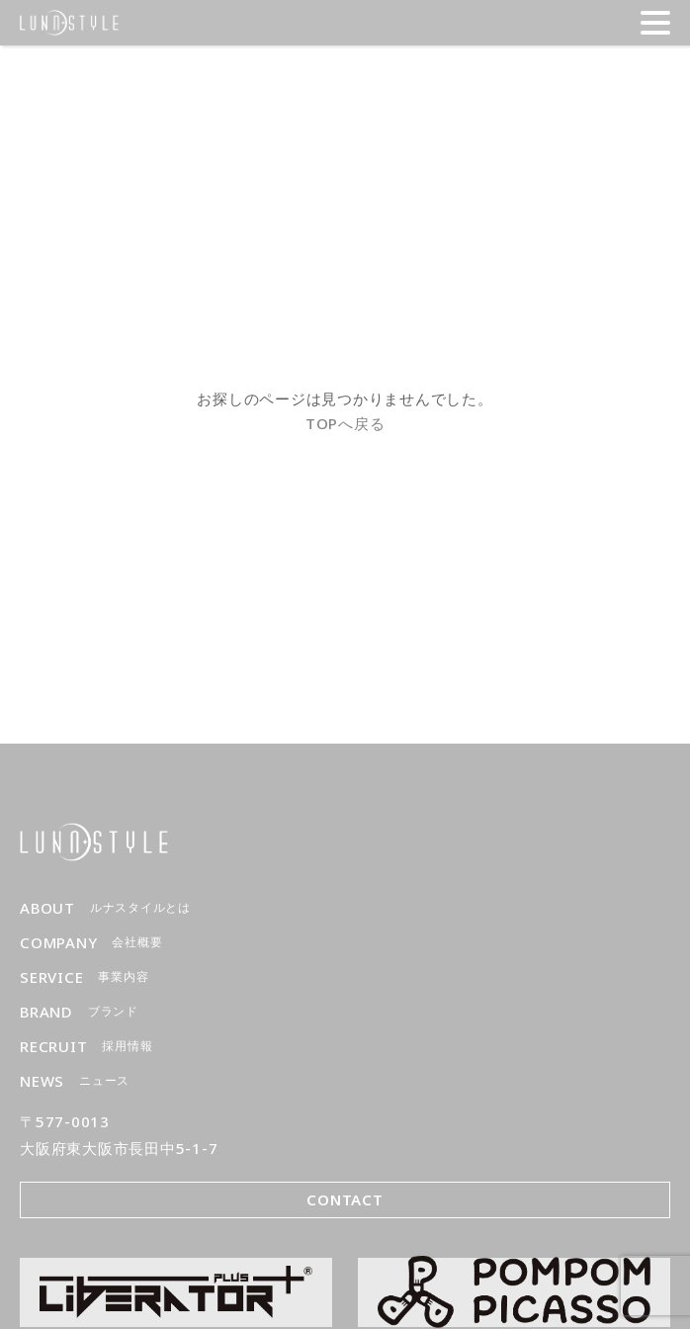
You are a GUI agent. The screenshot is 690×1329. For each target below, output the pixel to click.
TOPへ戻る (345, 423)
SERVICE (84, 977)
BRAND (79, 1012)
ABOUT (105, 908)
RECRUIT (86, 1046)
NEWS (74, 1081)
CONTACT (344, 1199)
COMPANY (91, 942)
